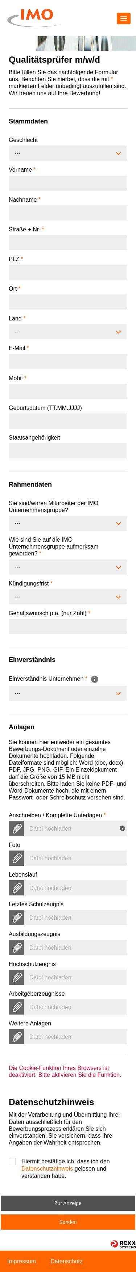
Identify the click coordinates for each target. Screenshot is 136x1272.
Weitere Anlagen (30, 1023)
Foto (14, 845)
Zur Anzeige (68, 1203)
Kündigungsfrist (31, 583)
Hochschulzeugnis (32, 964)
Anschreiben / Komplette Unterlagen (57, 815)
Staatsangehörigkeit (34, 438)
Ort (15, 289)
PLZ (16, 259)
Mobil (17, 378)
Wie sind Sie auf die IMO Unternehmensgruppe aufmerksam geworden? (53, 547)
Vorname (22, 170)
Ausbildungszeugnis (34, 934)
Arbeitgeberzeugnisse (37, 994)
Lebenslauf (23, 875)
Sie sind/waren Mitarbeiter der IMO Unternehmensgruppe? (53, 506)
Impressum (21, 1261)
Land (17, 318)
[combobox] (68, 153)
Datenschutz (66, 1261)
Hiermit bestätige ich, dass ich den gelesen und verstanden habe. (65, 1161)
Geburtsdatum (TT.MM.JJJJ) (45, 408)
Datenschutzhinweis (47, 1169)
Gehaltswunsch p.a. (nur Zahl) (49, 613)
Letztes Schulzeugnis (36, 904)
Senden (68, 1222)
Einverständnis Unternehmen (54, 679)
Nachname (25, 200)
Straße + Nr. (26, 229)
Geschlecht (23, 140)
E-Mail (19, 348)
